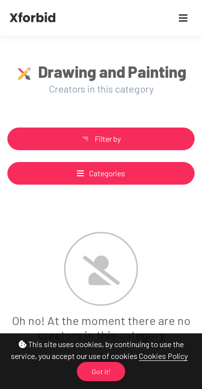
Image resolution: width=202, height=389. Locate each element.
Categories (101, 173)
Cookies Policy (163, 355)
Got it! (101, 371)
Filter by (101, 138)
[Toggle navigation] (183, 18)
